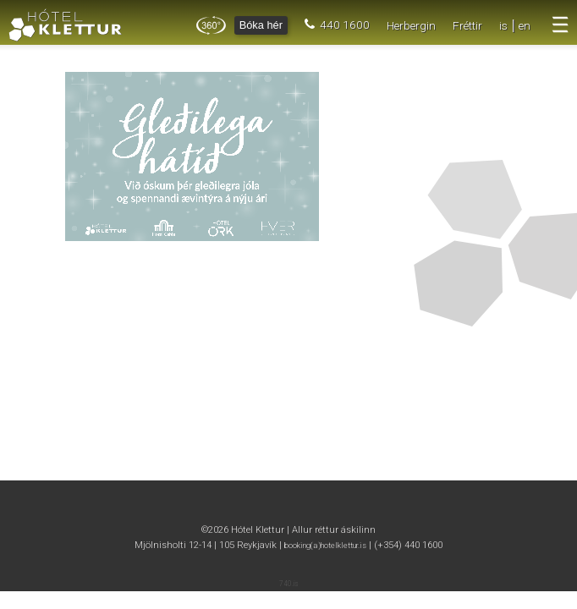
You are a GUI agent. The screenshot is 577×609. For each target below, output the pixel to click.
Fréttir (467, 25)
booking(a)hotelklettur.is (325, 545)
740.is (289, 583)
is (503, 25)
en (524, 25)
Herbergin (411, 25)
